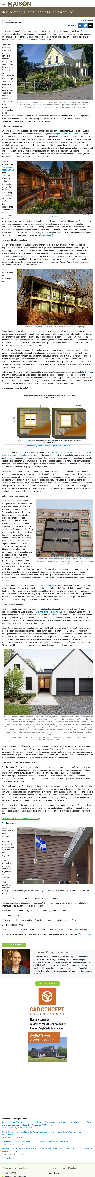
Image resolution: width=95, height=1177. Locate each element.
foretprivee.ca (46, 235)
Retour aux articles (14, 945)
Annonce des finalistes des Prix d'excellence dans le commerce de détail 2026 (35, 1142)
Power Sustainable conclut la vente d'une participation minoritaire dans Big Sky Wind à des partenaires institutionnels (45, 1133)
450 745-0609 (10, 1173)
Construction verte (87, 20)
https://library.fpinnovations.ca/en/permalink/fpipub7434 (48, 446)
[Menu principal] (3, 3)
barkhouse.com (55, 217)
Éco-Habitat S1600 (50, 585)
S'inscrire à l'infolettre (47, 983)
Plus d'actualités (9, 1158)
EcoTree (88, 372)
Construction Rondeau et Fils (48, 612)
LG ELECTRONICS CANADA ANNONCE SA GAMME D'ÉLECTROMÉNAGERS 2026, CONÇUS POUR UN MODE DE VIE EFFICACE (47, 1150)
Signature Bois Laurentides (66, 134)
